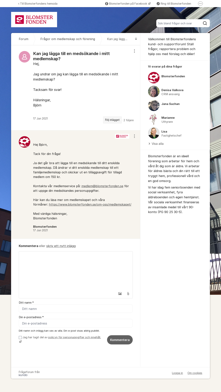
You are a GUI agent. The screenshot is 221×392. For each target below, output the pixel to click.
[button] (120, 293)
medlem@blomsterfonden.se (102, 186)
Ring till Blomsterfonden (174, 3)
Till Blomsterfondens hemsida (37, 3)
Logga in (177, 373)
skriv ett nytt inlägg (61, 246)
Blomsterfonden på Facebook (126, 3)
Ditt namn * (26, 302)
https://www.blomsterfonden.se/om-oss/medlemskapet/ (90, 204)
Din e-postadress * (31, 317)
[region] (75, 87)
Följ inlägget (112, 119)
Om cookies (194, 373)
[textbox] (76, 270)
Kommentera (120, 340)
